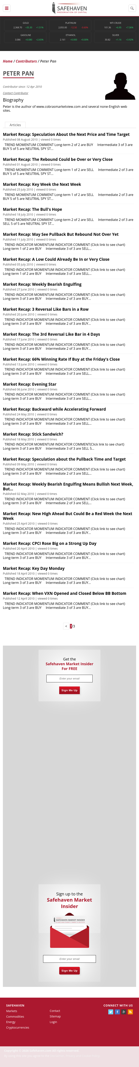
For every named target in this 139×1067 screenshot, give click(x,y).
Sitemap (55, 1016)
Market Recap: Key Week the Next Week (42, 184)
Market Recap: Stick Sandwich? (33, 434)
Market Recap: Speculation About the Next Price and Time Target (66, 134)
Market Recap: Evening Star (30, 384)
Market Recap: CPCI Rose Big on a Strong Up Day (50, 543)
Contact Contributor (15, 93)
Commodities (15, 1016)
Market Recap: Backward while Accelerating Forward (54, 409)
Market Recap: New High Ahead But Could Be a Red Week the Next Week (67, 516)
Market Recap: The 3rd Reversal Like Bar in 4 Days (51, 334)
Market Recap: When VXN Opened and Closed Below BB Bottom (64, 593)
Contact (55, 1011)
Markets (11, 1011)
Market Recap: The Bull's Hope (32, 209)
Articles (15, 125)
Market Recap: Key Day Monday (34, 568)
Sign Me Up (69, 690)
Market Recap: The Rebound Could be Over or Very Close (58, 159)
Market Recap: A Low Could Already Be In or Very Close (56, 259)
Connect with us (118, 1005)
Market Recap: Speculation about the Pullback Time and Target (64, 459)
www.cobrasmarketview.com (58, 106)
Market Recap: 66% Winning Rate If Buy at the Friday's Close (61, 359)
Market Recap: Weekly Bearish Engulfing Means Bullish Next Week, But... (68, 486)
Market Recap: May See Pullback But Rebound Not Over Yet (61, 234)
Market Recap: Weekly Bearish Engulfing (42, 284)
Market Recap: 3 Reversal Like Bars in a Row (45, 309)
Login (53, 1022)
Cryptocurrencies (17, 1027)
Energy (10, 1022)
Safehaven (15, 1005)
